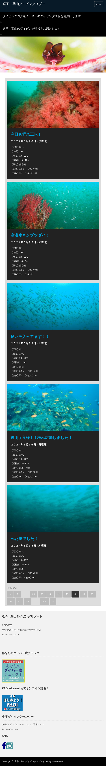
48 (28, 601)
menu (98, 4)
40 (50, 594)
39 (42, 594)
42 (67, 594)
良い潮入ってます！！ (30, 336)
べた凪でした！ (24, 539)
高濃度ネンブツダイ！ (30, 235)
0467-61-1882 (12, 729)
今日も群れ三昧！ (26, 134)
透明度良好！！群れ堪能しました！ (41, 438)
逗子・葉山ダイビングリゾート (29, 761)
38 (34, 594)
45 (92, 594)
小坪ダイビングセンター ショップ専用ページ (23, 724)
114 (44, 601)
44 (84, 594)
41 (58, 594)
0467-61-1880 (12, 634)
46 (11, 601)
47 (19, 601)
